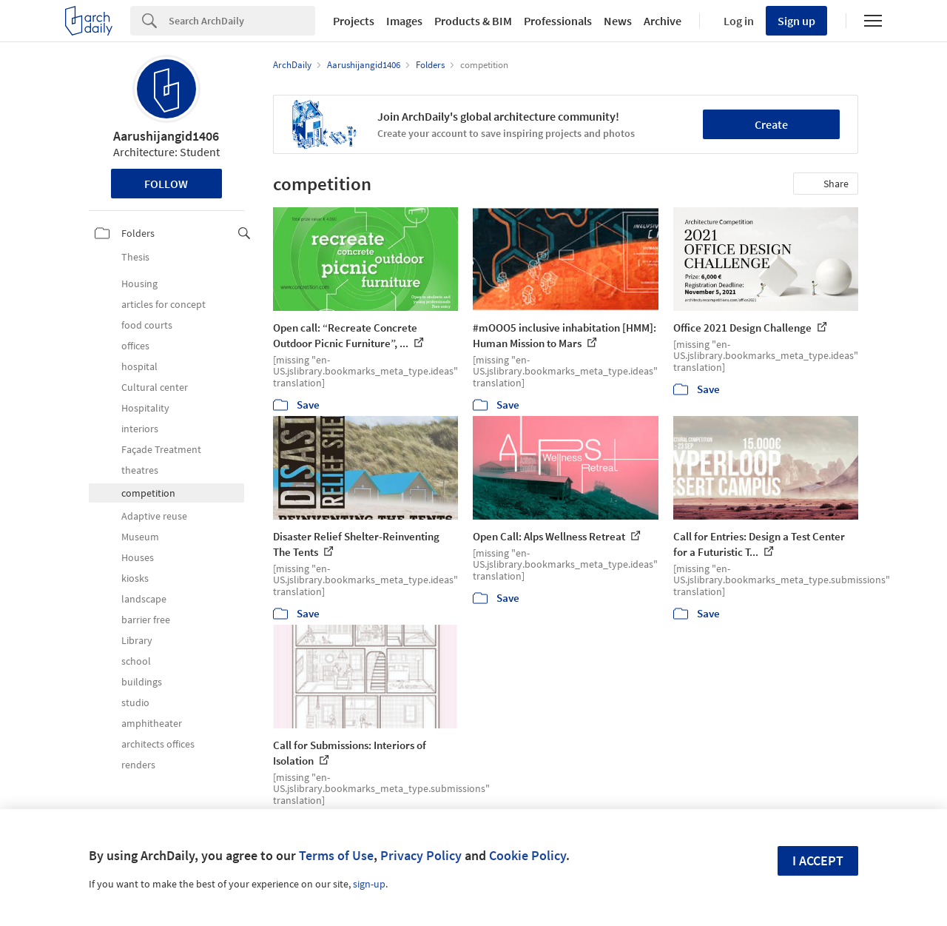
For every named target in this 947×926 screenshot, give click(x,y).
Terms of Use (336, 855)
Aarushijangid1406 (166, 135)
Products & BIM (473, 21)
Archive (662, 21)
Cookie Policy (527, 855)
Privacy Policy (421, 855)
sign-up (369, 883)
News (618, 21)
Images (404, 21)
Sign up (796, 20)
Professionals (558, 21)
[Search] (242, 21)
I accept (817, 860)
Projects (353, 21)
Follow (166, 183)
